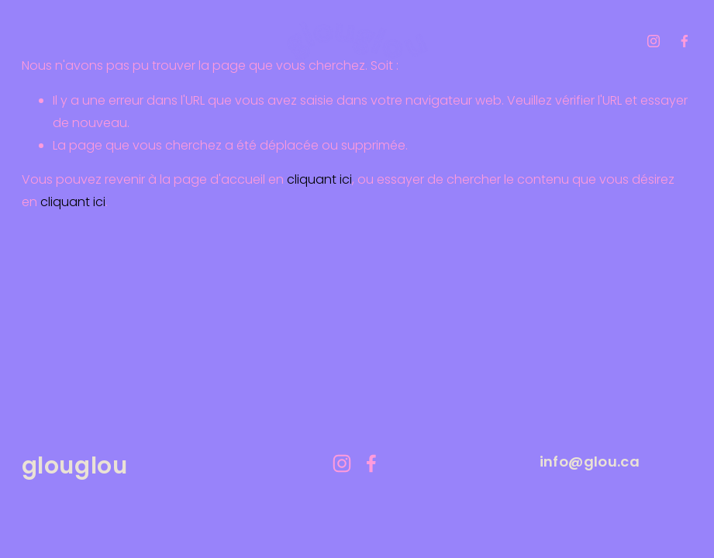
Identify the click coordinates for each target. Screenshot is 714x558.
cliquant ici (319, 179)
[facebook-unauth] (684, 41)
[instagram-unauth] (653, 41)
